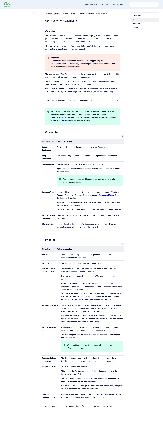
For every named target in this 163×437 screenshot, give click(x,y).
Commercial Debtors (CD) (87, 14)
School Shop (88, 42)
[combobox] (144, 4)
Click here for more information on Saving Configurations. (82, 100)
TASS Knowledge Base (52, 14)
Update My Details (117, 4)
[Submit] (131, 4)
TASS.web (65, 14)
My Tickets (104, 4)
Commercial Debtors (65, 36)
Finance (73, 14)
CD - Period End (102, 14)
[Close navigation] (34, 14)
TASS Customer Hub (91, 4)
